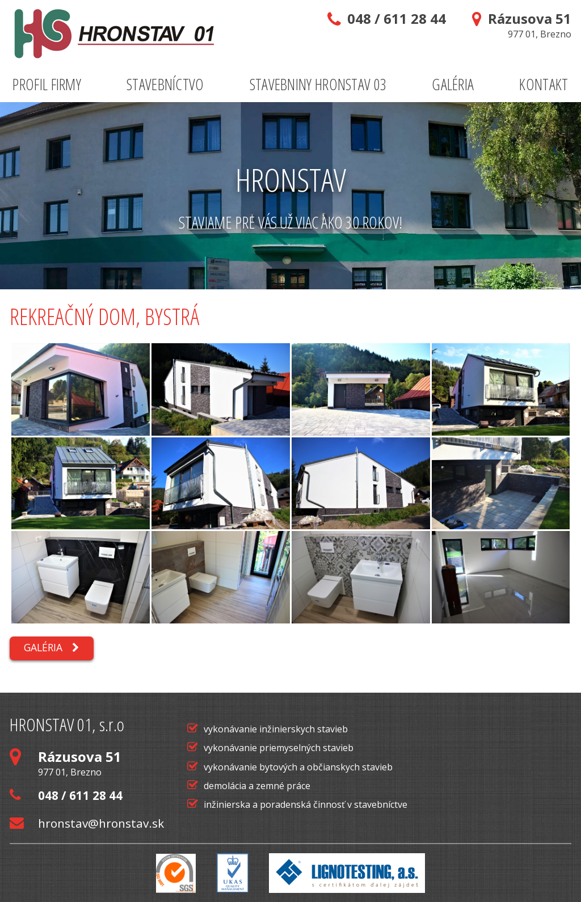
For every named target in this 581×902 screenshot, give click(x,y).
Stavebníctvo (165, 84)
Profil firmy (46, 84)
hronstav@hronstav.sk (87, 823)
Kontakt (543, 84)
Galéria (453, 84)
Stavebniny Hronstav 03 (318, 84)
